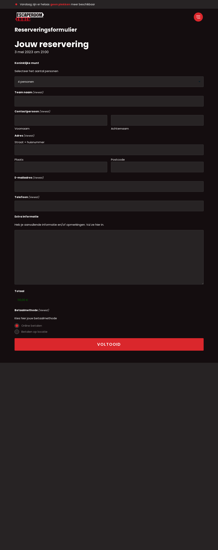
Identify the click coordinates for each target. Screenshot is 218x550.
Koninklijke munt (27, 63)
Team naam (29, 92)
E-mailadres (29, 178)
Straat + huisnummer (29, 142)
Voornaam (22, 129)
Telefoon (27, 197)
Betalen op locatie (34, 332)
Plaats (19, 160)
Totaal (19, 291)
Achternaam (120, 129)
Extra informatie (27, 216)
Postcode (118, 160)
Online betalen (31, 326)
